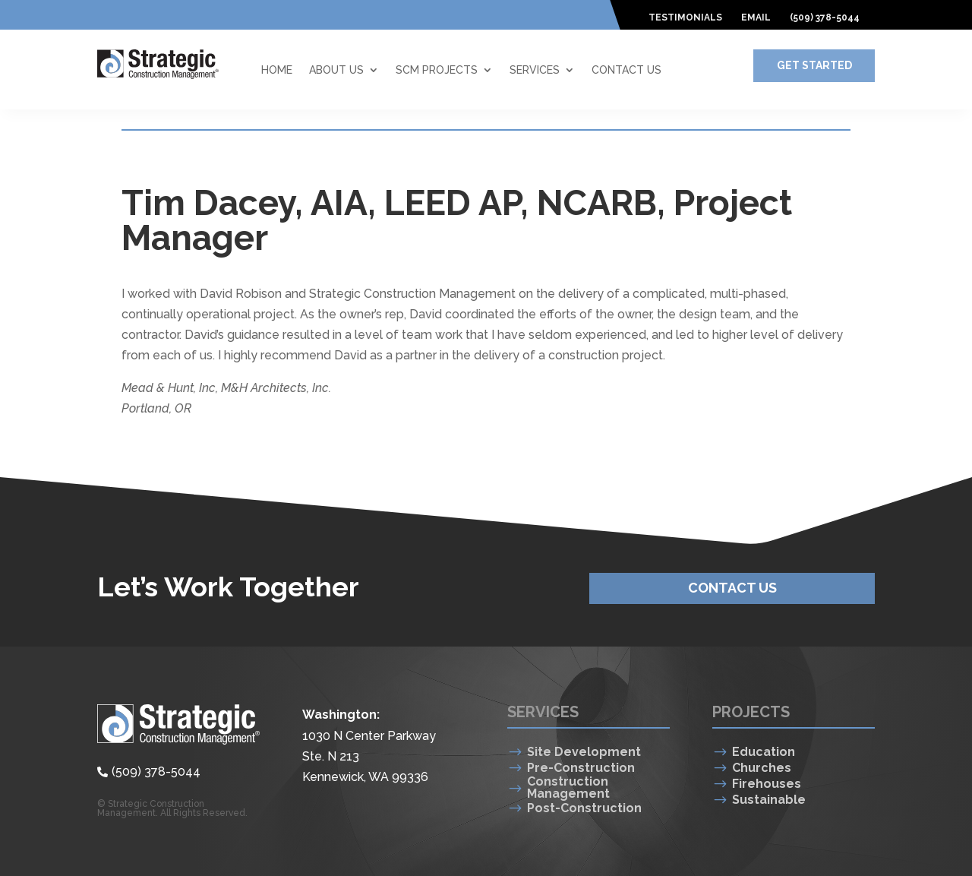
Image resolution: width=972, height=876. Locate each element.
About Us (336, 70)
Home (276, 70)
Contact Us (626, 70)
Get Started (814, 65)
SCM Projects (437, 70)
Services (535, 70)
